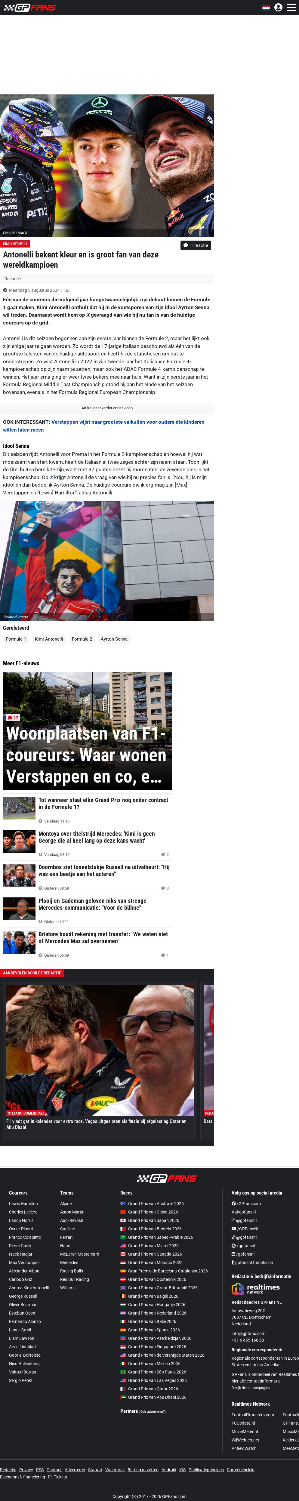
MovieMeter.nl (245, 1431)
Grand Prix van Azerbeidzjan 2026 (155, 1338)
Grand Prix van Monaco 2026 (151, 1262)
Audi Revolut (72, 1220)
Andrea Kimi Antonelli (29, 1287)
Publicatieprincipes (206, 1469)
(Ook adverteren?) (152, 1412)
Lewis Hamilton (23, 1203)
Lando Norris (21, 1220)
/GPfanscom (246, 1203)
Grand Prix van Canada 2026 (151, 1254)
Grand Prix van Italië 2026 (148, 1321)
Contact (54, 1469)
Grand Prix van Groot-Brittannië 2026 (159, 1287)
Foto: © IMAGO (16, 233)
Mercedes (69, 1262)
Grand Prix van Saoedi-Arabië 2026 (156, 1237)
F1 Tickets (57, 1477)
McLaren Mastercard (79, 1254)
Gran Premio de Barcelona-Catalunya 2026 (164, 1271)
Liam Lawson (21, 1338)
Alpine (66, 1203)
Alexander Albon (24, 1271)
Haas (65, 1245)
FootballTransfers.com (253, 1414)
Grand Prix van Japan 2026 (149, 1220)
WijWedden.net (245, 1440)
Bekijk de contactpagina (251, 1388)
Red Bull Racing (74, 1279)
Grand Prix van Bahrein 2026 (151, 1228)
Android (169, 1469)
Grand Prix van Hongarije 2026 (152, 1304)
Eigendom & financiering (22, 1477)
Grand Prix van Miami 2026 (149, 1245)
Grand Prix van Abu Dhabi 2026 (153, 1397)
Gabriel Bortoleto (25, 1355)
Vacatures (115, 1469)
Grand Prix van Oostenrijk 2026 (153, 1279)
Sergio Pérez (20, 1380)
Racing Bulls (71, 1271)
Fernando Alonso (25, 1321)
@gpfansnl (244, 1220)
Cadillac (67, 1228)
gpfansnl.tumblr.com (253, 1262)
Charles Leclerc (23, 1212)
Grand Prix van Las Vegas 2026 (153, 1380)
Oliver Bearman (23, 1304)
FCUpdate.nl (243, 1423)
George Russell (23, 1296)
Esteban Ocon (22, 1313)
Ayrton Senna (114, 639)
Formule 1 (16, 639)
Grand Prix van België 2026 (149, 1296)
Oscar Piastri (21, 1228)
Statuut (95, 1469)
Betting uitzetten (143, 1469)
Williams (68, 1287)
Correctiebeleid (240, 1469)
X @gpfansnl (244, 1212)
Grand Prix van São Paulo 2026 (153, 1372)
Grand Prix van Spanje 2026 (150, 1329)
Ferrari (66, 1237)
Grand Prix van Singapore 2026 (153, 1346)
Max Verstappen (24, 1262)
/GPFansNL (246, 1228)
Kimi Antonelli (15, 244)
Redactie (8, 1469)
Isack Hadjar (20, 1254)
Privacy (26, 1469)
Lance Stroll (20, 1329)
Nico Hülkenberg (24, 1363)
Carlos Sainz (20, 1279)
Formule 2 (82, 639)
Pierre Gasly (20, 1245)
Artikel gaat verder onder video (107, 408)
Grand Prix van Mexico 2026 (150, 1363)
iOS (182, 1469)
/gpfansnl (243, 1245)
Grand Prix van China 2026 (149, 1212)
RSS (40, 1469)
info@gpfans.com (248, 1333)
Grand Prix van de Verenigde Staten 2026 (162, 1355)
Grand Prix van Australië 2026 (152, 1203)
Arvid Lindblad (22, 1346)
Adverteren (75, 1469)
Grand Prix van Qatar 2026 (149, 1388)
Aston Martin (72, 1212)
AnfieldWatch (244, 1448)
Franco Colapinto (25, 1237)
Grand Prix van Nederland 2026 (153, 1313)
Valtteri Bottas (22, 1372)
